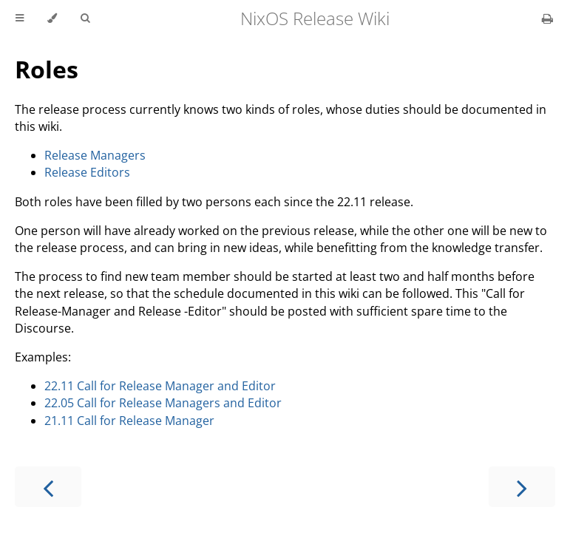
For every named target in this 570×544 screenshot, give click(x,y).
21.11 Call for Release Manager (129, 420)
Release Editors (87, 172)
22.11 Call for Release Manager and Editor (160, 386)
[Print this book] (547, 18)
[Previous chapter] (48, 486)
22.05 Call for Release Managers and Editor (163, 403)
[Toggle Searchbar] (85, 18)
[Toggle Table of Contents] (19, 18)
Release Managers (95, 155)
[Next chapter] (522, 486)
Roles (46, 69)
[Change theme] (52, 18)
